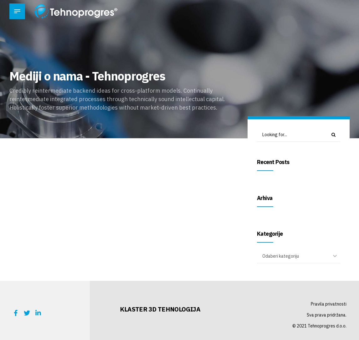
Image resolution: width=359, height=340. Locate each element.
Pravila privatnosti (328, 304)
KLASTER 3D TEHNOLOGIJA (160, 309)
